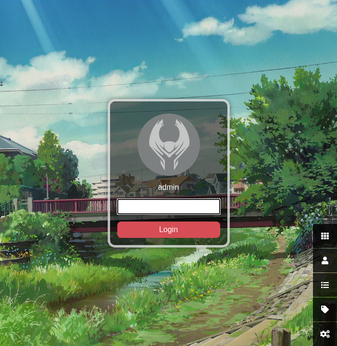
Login (168, 229)
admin (168, 175)
